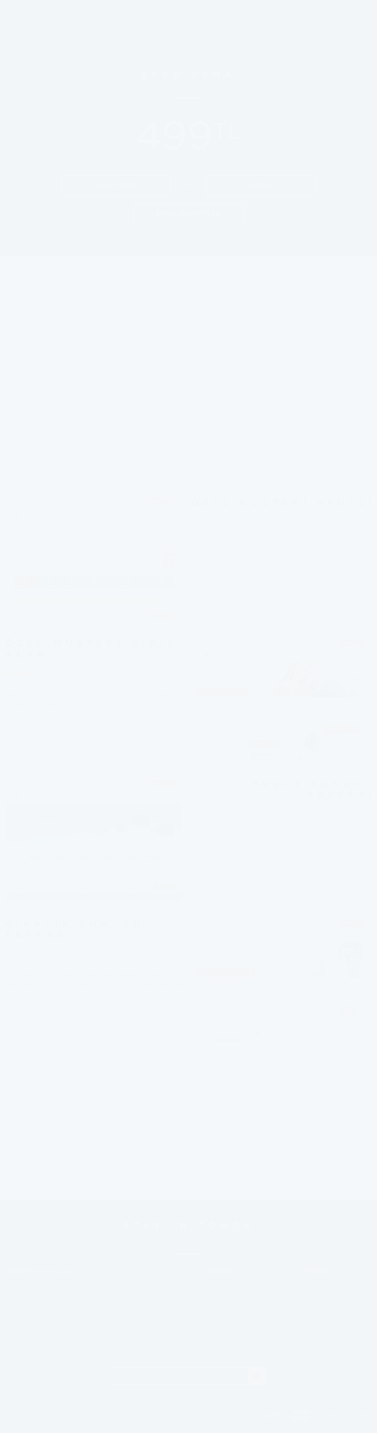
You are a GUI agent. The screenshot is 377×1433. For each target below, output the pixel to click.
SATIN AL (261, 185)
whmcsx (53, 29)
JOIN (257, 1376)
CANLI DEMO (116, 185)
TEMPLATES (119, 66)
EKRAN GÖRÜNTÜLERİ (188, 214)
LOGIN (320, 66)
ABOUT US (263, 66)
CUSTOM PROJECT (193, 66)
